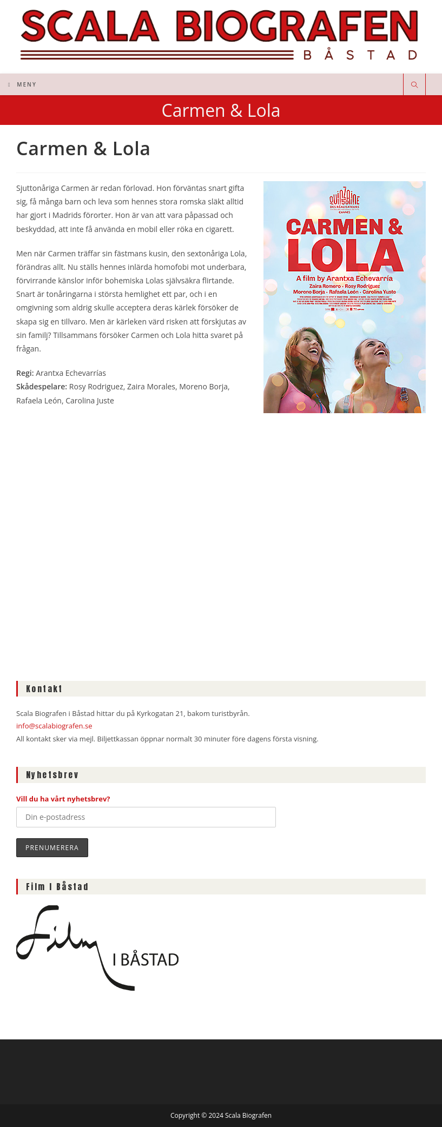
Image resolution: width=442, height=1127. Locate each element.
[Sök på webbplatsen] (414, 85)
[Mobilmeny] (22, 84)
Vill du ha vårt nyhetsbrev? (63, 799)
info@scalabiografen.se (54, 726)
